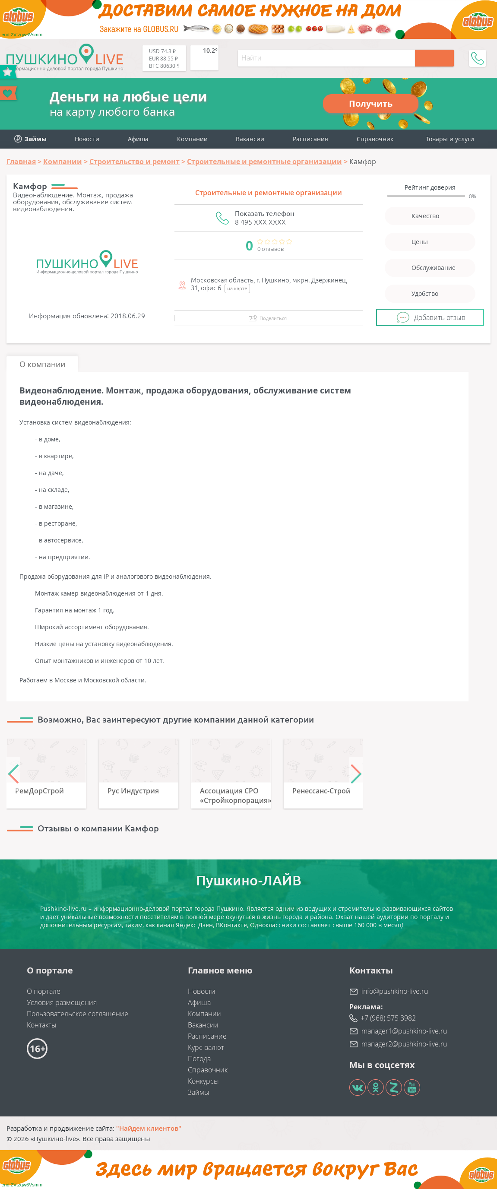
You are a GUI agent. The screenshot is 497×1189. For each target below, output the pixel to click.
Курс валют (206, 1047)
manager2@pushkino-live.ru (404, 1044)
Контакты (42, 1025)
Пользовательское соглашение (77, 1013)
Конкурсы (203, 1081)
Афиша (138, 139)
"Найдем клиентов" (148, 1128)
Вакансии (250, 139)
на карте (237, 288)
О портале (43, 991)
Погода (199, 1058)
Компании (192, 139)
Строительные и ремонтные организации (268, 192)
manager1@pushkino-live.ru (404, 1031)
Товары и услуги (450, 139)
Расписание (207, 1036)
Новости (87, 139)
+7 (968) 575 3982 (388, 1018)
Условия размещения (62, 1002)
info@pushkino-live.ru (394, 991)
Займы (198, 1092)
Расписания (310, 139)
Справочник (375, 139)
